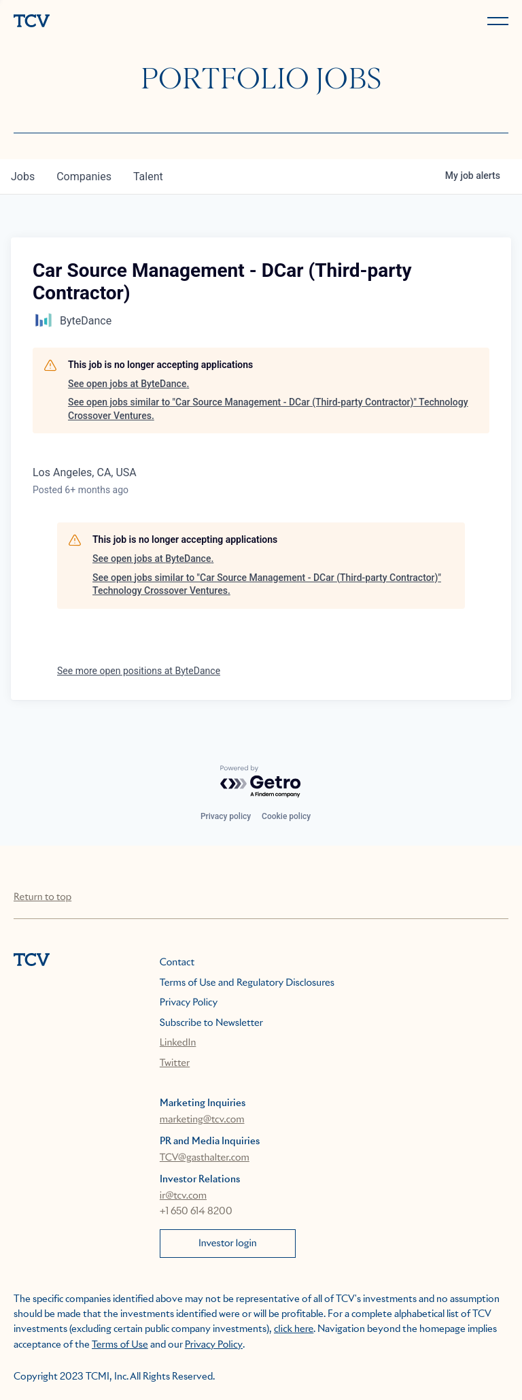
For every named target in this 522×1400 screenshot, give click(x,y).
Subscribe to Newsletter (211, 1023)
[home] (135, 22)
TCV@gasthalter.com (204, 1158)
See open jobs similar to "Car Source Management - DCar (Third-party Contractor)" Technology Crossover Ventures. (268, 409)
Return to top (42, 897)
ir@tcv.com (183, 1196)
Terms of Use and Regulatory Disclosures (247, 983)
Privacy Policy (189, 1003)
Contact (177, 962)
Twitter (175, 1063)
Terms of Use (120, 1345)
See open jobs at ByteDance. (128, 383)
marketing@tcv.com (202, 1120)
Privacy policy (226, 816)
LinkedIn (178, 1043)
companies (83, 176)
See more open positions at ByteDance (138, 670)
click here (293, 1329)
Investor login (227, 1243)
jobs (23, 176)
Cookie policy (286, 816)
